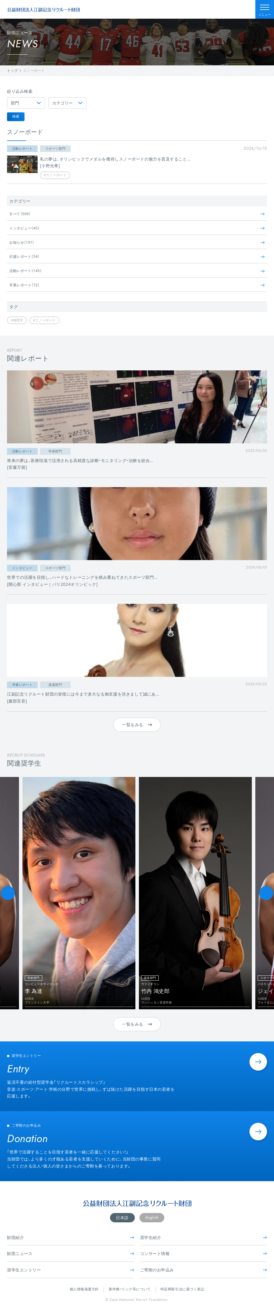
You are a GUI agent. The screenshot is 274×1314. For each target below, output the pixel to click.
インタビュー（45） (137, 228)
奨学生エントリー (70, 1270)
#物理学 (17, 320)
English (151, 1217)
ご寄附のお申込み (203, 1270)
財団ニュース (70, 1253)
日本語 (122, 1217)
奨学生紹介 (203, 1237)
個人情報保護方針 (84, 1289)
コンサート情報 (203, 1253)
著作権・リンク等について (130, 1289)
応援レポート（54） (137, 256)
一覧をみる (137, 724)
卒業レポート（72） (137, 285)
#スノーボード (44, 320)
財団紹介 (70, 1237)
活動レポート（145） (137, 270)
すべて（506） (137, 213)
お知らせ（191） (137, 242)
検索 (15, 116)
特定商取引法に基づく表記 (182, 1289)
